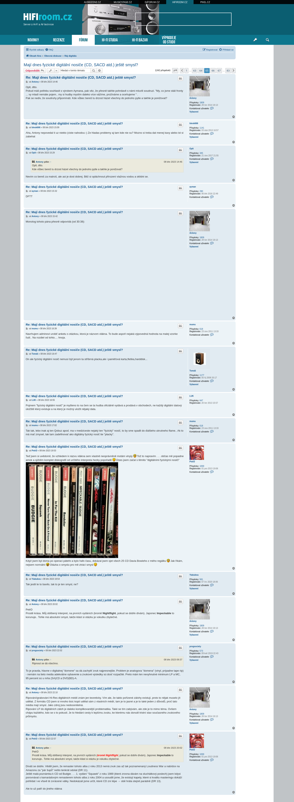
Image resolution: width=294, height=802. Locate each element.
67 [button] (219, 70)
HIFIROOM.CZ (179, 2)
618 (201, 329)
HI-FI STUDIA (110, 39)
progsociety (195, 646)
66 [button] (213, 70)
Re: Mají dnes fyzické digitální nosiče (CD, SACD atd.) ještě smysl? (81, 77)
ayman (192, 187)
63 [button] (194, 70)
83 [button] (228, 70)
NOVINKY (33, 39)
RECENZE (59, 39)
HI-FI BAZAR (140, 39)
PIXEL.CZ (205, 2)
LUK (191, 396)
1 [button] (186, 70)
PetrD (192, 461)
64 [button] (200, 70)
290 (201, 191)
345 (201, 153)
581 (201, 579)
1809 (202, 102)
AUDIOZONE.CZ (92, 2)
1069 (202, 466)
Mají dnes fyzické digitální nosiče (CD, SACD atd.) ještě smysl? (81, 65)
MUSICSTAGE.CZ (123, 2)
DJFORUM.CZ (152, 2)
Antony (192, 98)
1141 (202, 128)
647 (201, 400)
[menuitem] (49, 49)
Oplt (191, 149)
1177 (202, 375)
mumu (192, 324)
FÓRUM (83, 39)
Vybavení (193, 112)
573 (201, 651)
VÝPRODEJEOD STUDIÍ (169, 39)
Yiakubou (194, 575)
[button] (175, 70)
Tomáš (192, 371)
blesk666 (193, 123)
